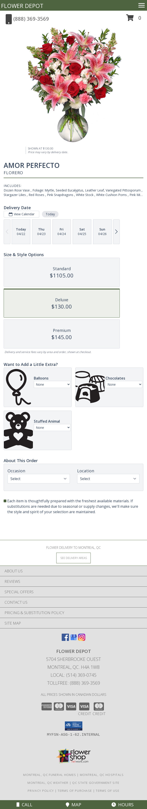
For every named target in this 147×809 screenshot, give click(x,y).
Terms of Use (107, 791)
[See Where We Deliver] (73, 558)
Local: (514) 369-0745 (73, 675)
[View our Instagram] (81, 639)
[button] (133, 19)
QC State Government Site (95, 783)
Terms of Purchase (75, 791)
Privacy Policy (41, 791)
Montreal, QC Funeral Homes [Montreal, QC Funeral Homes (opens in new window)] (49, 775)
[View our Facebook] (65, 639)
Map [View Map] (73, 805)
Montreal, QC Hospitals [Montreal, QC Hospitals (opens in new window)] (102, 775)
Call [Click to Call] (24, 805)
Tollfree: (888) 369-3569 (73, 683)
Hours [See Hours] (122, 805)
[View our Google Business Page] (73, 639)
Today (50, 214)
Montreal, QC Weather (47, 783)
